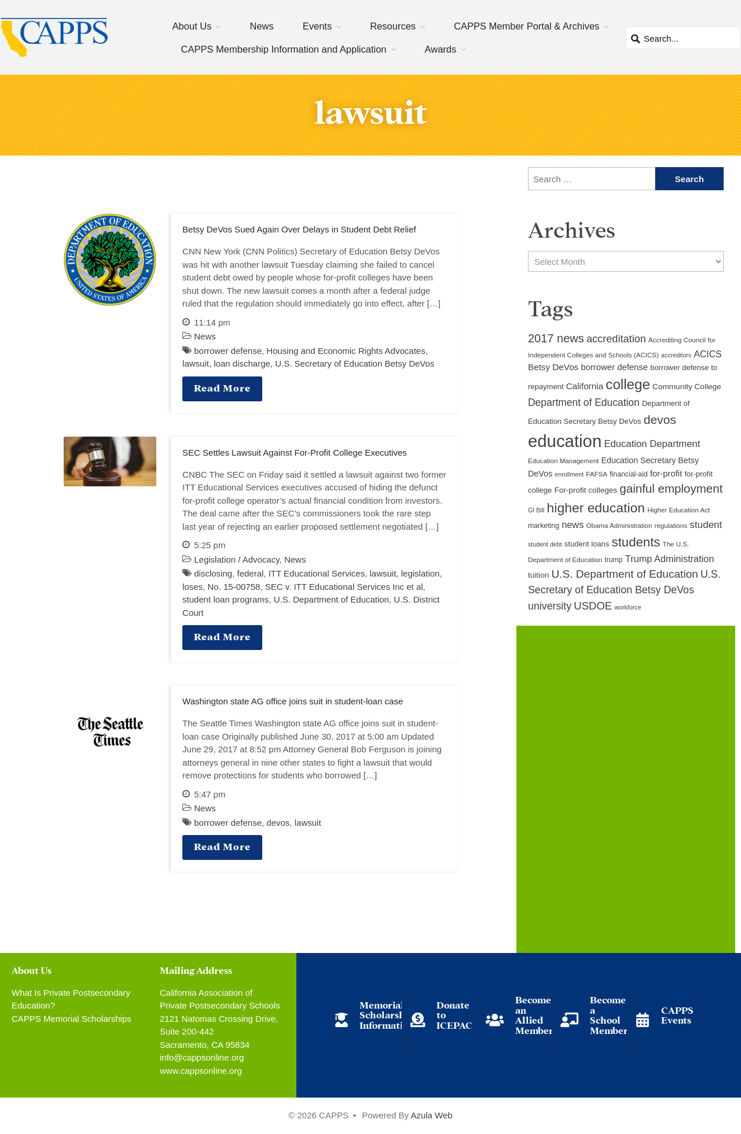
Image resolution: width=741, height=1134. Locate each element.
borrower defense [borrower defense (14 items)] (614, 367)
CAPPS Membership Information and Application (284, 49)
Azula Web (431, 1115)
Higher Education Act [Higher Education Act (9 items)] (678, 510)
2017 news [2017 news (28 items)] (556, 338)
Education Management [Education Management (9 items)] (563, 460)
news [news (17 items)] (573, 524)
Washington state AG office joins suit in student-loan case (292, 701)
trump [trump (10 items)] (613, 560)
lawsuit (195, 363)
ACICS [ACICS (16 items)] (707, 354)
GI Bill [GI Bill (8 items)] (536, 510)
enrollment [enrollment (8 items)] (569, 474)
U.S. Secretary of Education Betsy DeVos (354, 363)
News (261, 26)
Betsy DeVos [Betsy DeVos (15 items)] (553, 367)
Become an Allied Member (534, 1014)
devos (277, 823)
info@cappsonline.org (202, 1057)
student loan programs (225, 599)
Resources (393, 26)
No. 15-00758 (233, 587)
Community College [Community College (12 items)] (686, 386)
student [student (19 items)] (705, 524)
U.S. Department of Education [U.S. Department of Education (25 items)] (624, 574)
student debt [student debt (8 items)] (545, 544)
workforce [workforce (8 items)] (627, 607)
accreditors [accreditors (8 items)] (676, 355)
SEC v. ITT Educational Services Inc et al (344, 587)
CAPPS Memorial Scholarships (71, 1019)
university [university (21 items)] (549, 606)
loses (192, 587)
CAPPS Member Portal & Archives (526, 26)
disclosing (213, 573)
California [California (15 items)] (584, 386)
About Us (192, 26)
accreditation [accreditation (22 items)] (616, 339)
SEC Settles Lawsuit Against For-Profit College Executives (294, 452)
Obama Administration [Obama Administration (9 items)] (619, 525)
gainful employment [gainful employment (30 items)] (670, 488)
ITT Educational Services (317, 573)
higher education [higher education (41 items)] (596, 507)
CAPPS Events (677, 1014)
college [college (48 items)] (628, 384)
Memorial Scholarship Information (387, 1014)
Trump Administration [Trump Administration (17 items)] (669, 558)
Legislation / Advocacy (236, 559)
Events (317, 26)
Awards (441, 49)
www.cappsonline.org (201, 1071)
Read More (222, 387)
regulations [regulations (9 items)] (671, 525)
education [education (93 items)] (564, 440)
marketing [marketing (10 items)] (543, 526)
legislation (420, 573)
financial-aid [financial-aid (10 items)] (629, 474)
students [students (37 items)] (636, 542)
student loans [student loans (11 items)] (587, 544)
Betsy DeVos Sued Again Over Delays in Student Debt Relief (299, 229)
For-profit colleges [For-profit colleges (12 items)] (585, 490)
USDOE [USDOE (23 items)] (593, 606)
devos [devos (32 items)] (660, 419)
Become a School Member (609, 1014)
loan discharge (242, 363)
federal (250, 573)
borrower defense (228, 351)
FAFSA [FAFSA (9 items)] (596, 474)
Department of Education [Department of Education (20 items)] (584, 402)
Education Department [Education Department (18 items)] (652, 443)
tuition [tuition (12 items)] (538, 575)
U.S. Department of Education (331, 599)
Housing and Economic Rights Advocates (345, 351)
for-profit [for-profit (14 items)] (666, 473)
